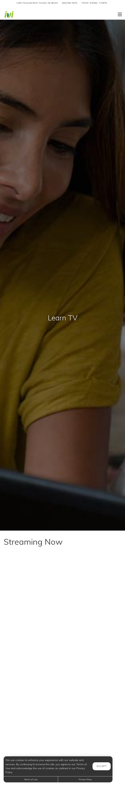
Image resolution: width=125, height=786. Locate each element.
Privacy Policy (85, 779)
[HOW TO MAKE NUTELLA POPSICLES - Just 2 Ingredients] (62, 647)
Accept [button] (102, 766)
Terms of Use (30, 779)
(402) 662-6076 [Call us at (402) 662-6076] (69, 2)
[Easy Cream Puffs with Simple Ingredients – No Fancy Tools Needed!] (62, 571)
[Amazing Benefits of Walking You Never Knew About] (62, 609)
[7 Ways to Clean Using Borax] (62, 723)
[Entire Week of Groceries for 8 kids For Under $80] (62, 685)
